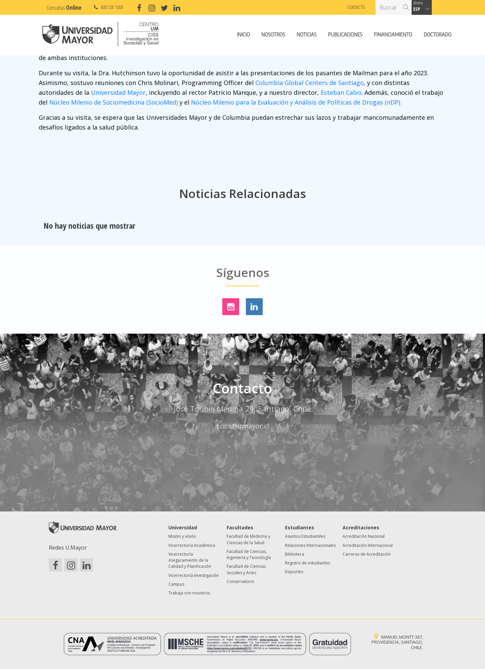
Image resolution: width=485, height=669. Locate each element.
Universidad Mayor (118, 92)
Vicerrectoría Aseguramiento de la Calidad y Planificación (189, 560)
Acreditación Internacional (368, 545)
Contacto (356, 7)
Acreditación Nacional (364, 536)
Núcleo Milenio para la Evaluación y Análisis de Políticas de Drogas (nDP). (296, 102)
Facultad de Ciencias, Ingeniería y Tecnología (249, 554)
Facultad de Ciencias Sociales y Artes (246, 569)
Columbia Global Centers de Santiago (309, 83)
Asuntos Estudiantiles (305, 536)
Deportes (294, 572)
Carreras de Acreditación (367, 554)
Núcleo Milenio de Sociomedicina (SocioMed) (113, 102)
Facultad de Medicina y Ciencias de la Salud (248, 539)
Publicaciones (345, 35)
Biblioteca (294, 554)
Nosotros (273, 35)
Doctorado (437, 35)
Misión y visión (182, 536)
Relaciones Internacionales (310, 545)
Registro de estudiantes (307, 563)
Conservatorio (240, 581)
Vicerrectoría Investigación (193, 575)
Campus (176, 584)
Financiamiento (393, 35)
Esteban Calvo (341, 92)
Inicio (243, 35)
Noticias (307, 35)
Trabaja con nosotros (189, 593)
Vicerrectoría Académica (191, 545)
